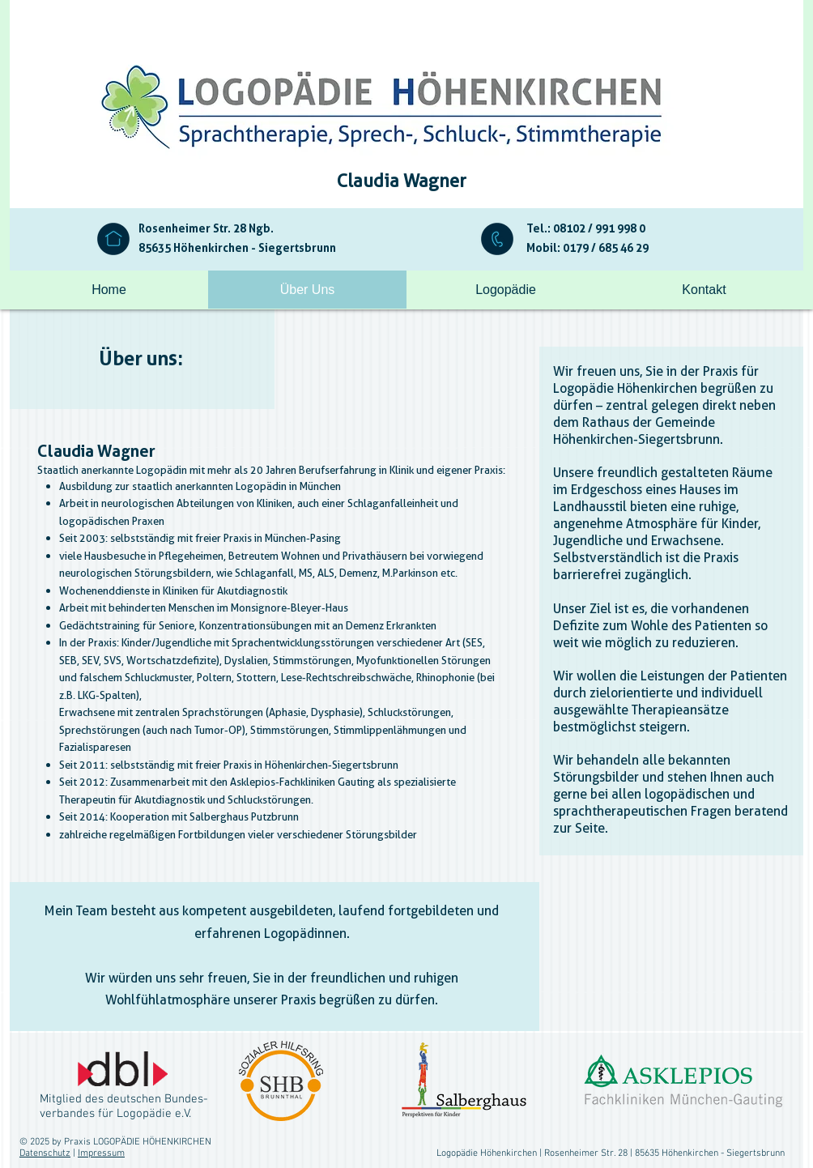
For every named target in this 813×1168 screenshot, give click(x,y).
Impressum (101, 1153)
